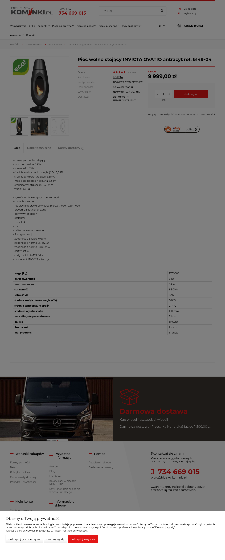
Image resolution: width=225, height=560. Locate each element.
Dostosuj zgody (55, 539)
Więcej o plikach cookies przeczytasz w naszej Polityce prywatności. (47, 530)
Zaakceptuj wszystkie (82, 539)
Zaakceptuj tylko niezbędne (24, 539)
